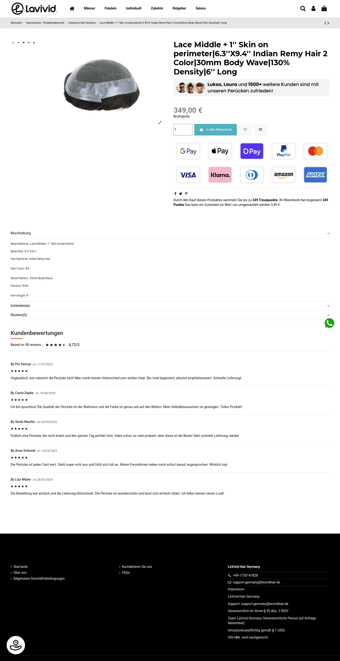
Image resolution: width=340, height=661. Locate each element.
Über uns (19, 572)
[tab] (170, 233)
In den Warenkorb (215, 129)
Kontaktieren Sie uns (137, 567)
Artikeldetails (170, 306)
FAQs (126, 572)
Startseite (20, 567)
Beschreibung (170, 233)
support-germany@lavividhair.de (256, 582)
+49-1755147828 (245, 575)
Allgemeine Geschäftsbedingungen (39, 578)
